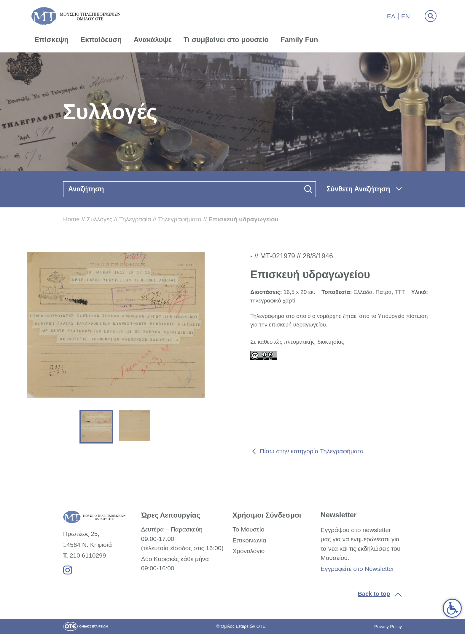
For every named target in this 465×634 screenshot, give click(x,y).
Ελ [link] (391, 16)
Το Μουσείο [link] (248, 529)
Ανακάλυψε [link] (153, 40)
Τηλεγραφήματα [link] (180, 219)
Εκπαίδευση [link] (101, 40)
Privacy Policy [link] (388, 626)
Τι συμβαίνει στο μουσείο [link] (226, 40)
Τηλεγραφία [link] (135, 219)
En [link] (405, 16)
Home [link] (71, 219)
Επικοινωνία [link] (249, 540)
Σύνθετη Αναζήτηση (358, 189)
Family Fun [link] (299, 40)
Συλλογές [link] (99, 219)
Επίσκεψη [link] (51, 40)
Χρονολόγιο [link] (248, 550)
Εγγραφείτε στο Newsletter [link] (357, 568)
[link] (452, 608)
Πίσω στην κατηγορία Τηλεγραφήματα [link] (312, 451)
